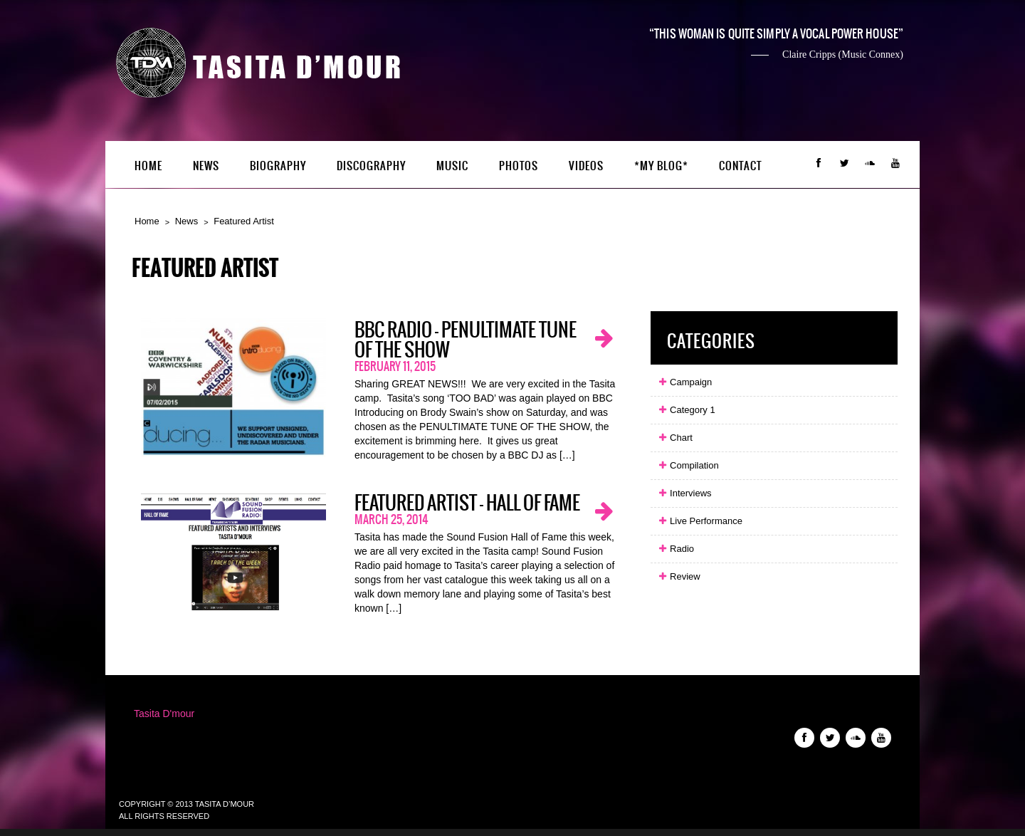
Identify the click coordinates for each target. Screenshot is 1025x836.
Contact (740, 166)
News (206, 166)
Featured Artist (244, 221)
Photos (518, 166)
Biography (278, 166)
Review (679, 576)
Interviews (684, 493)
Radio (676, 548)
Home (148, 166)
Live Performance (700, 521)
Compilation (688, 465)
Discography (371, 166)
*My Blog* (661, 166)
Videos (586, 166)
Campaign (685, 382)
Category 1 (686, 409)
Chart (675, 437)
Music (452, 166)
